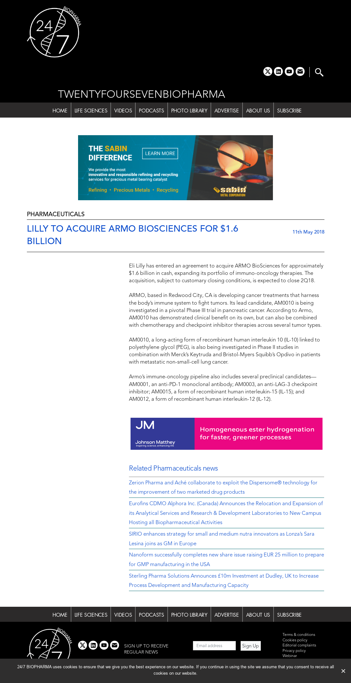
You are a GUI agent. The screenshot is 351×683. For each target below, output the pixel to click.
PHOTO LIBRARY (189, 110)
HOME (60, 110)
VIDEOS (123, 110)
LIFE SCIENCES (91, 110)
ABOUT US (258, 110)
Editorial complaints (299, 645)
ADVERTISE (226, 110)
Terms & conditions (299, 635)
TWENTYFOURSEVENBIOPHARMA (141, 95)
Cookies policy (295, 640)
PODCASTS (151, 110)
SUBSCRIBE (289, 110)
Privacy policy (294, 651)
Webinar (290, 656)
